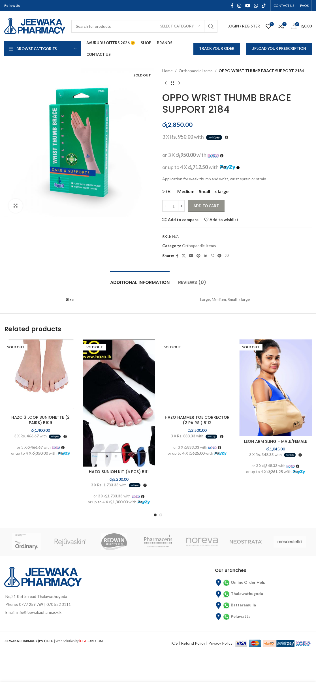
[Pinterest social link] (198, 256)
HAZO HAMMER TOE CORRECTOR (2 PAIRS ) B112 (197, 420)
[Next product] (179, 83)
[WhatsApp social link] (256, 5)
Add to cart (206, 206)
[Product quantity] (173, 206)
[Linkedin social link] (205, 256)
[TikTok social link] (264, 5)
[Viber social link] (226, 256)
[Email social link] (191, 256)
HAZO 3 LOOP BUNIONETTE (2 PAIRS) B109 (40, 420)
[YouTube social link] (247, 5)
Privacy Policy (220, 642)
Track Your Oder (216, 48)
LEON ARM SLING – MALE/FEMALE (275, 441)
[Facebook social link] (232, 5)
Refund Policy (193, 642)
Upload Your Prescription (278, 48)
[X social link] (183, 256)
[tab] (140, 279)
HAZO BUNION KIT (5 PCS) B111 (119, 471)
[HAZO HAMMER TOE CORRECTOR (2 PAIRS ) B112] (197, 375)
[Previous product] (165, 83)
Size (166, 191)
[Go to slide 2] (160, 515)
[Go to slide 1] (155, 515)
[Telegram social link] (219, 256)
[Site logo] (34, 25)
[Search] (144, 26)
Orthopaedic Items (196, 70)
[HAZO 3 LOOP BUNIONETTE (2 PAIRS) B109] (40, 375)
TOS (174, 642)
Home (167, 70)
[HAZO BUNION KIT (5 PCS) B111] (119, 403)
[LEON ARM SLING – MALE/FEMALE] (275, 387)
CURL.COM (91, 641)
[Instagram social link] (239, 5)
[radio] (186, 191)
